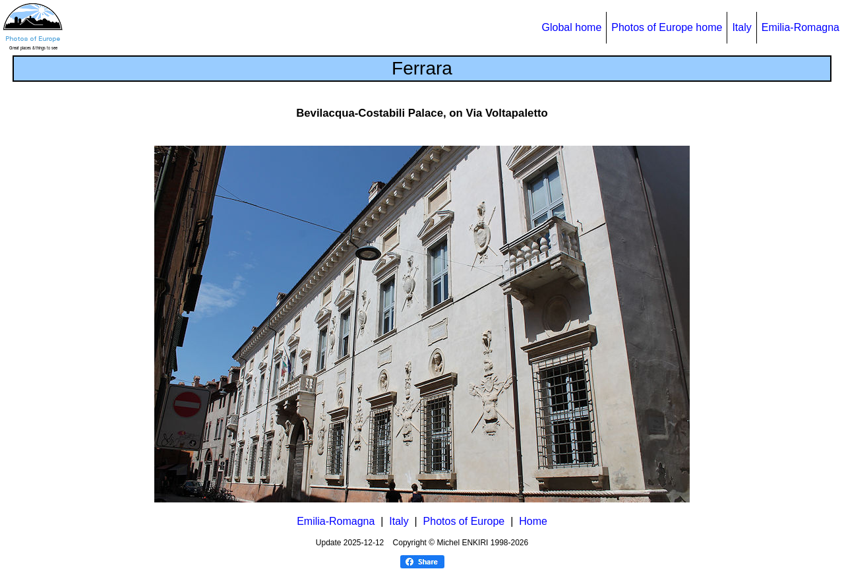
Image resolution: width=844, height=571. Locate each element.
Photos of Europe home (666, 27)
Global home (572, 27)
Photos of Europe (464, 521)
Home (533, 521)
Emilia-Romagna (800, 27)
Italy (741, 27)
